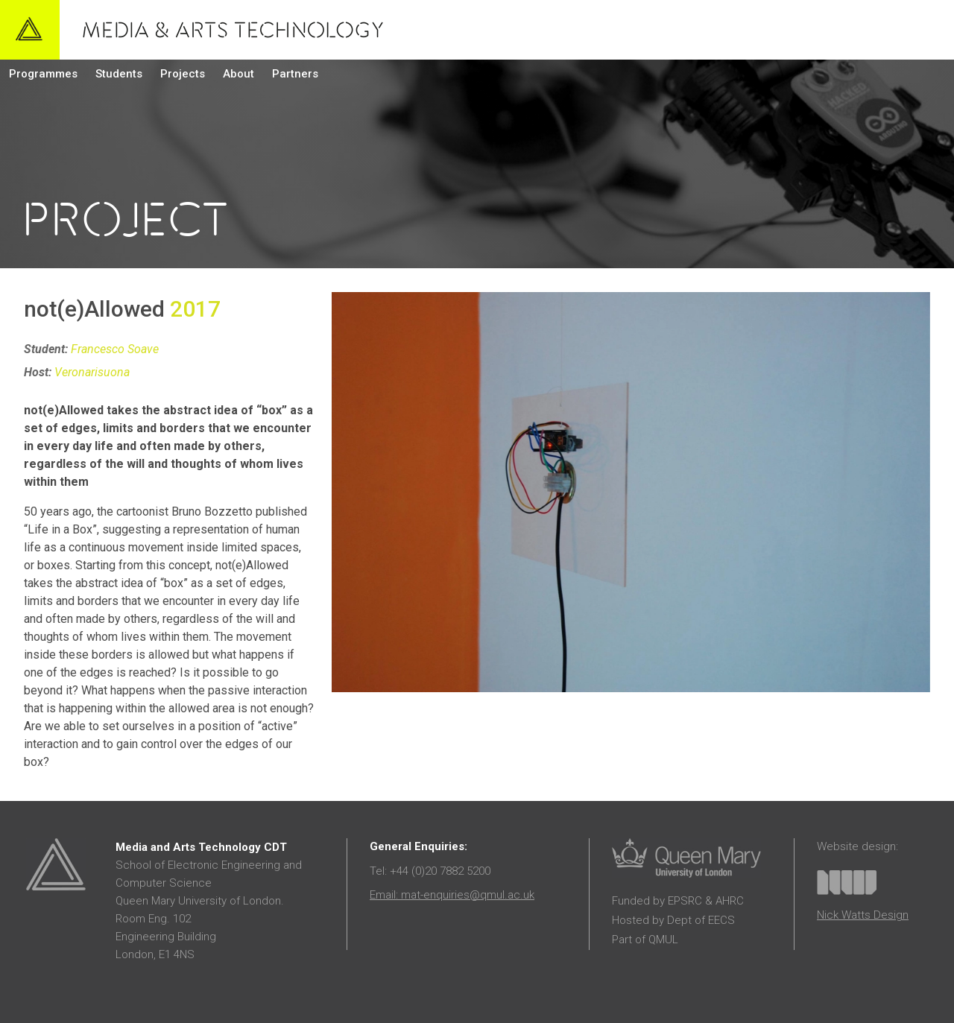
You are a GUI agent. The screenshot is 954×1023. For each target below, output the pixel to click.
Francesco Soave (115, 349)
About (238, 73)
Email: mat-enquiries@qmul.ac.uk (452, 895)
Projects (182, 73)
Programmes (43, 73)
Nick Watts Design (863, 915)
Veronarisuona (92, 372)
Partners (295, 73)
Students (118, 73)
